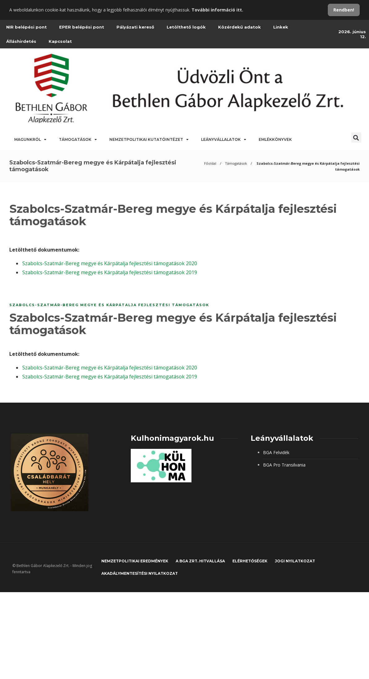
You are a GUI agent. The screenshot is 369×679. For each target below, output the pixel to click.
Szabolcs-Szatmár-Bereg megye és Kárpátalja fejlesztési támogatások (109, 305)
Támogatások (78, 140)
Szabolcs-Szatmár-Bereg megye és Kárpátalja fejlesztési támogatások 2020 (109, 263)
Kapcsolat (60, 41)
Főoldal (210, 163)
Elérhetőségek (249, 561)
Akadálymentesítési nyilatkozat (139, 573)
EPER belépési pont (81, 27)
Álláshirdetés (21, 41)
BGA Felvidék (276, 452)
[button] (356, 137)
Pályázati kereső (135, 27)
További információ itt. (217, 10)
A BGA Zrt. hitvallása (200, 561)
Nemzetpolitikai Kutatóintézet (149, 140)
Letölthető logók (186, 27)
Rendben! (343, 10)
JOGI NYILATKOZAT (295, 561)
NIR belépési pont (26, 27)
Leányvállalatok (223, 140)
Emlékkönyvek (275, 139)
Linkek (280, 27)
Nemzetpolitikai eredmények (134, 561)
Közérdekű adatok (239, 27)
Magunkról (30, 140)
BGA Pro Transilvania (284, 465)
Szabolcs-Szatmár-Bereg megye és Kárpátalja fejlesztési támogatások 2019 (109, 272)
